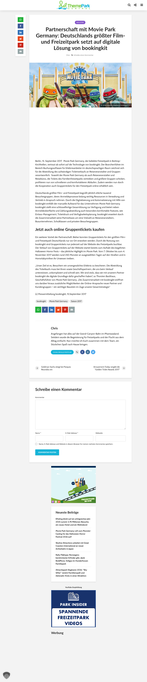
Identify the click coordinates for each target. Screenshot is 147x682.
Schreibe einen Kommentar (83, 55)
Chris (67, 55)
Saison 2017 (76, 301)
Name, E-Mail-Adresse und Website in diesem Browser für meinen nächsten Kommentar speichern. (76, 444)
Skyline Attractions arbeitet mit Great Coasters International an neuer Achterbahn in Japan (72, 546)
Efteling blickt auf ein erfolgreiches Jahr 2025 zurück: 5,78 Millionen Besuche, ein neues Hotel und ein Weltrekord (73, 522)
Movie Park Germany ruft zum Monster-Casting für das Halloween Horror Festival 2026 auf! (73, 534)
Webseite (99, 433)
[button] (6, 675)
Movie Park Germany (58, 301)
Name (38, 433)
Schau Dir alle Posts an (62, 352)
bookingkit (41, 301)
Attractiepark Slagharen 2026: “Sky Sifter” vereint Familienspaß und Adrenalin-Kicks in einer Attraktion (71, 573)
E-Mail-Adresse (71, 433)
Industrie (80, 22)
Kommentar (39, 397)
